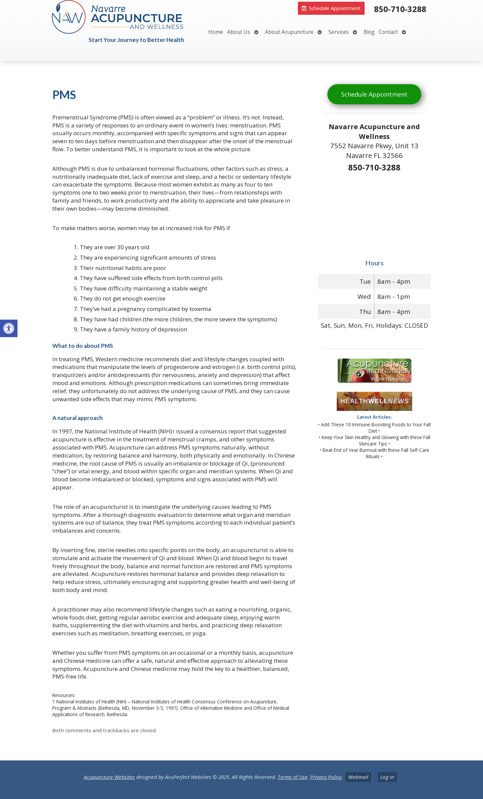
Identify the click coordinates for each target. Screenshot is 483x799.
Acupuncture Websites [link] (109, 777)
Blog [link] (369, 32)
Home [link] (215, 32)
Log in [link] (387, 777)
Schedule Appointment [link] (374, 94)
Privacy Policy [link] (325, 777)
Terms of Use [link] (293, 777)
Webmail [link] (358, 777)
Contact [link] (388, 32)
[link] (8, 328)
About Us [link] (238, 32)
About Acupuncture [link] (289, 32)
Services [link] (338, 32)
